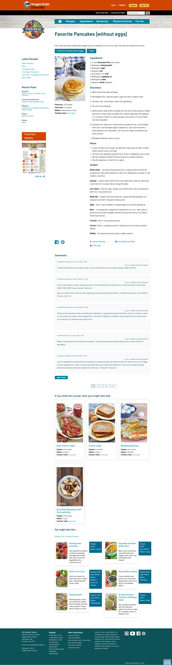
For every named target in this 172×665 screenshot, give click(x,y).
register (133, 265)
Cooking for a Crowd (55, 640)
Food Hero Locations (75, 645)
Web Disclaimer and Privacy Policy (79, 640)
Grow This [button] (144, 5)
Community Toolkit (118, 13)
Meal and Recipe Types (56, 649)
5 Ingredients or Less (56, 637)
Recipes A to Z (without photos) (67, 536)
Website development (132, 663)
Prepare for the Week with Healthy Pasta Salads (35, 109)
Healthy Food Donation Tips (32, 102)
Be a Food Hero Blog (74, 643)
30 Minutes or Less (55, 635)
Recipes (70, 21)
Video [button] (91, 51)
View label (71, 113)
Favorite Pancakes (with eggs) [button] (70, 51)
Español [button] (133, 5)
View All (39, 177)
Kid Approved (53, 642)
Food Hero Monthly (74, 638)
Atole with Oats (27, 63)
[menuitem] (60, 21)
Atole (24, 66)
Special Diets (53, 647)
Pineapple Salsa (28, 69)
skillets (133, 316)
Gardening (102, 21)
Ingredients (86, 21)
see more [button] (61, 377)
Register (122, 5)
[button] (102, 241)
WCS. (143, 663)
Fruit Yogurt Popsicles (30, 72)
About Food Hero (103, 13)
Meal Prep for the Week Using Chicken (33, 94)
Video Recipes (53, 654)
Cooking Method (54, 644)
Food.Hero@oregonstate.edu (35, 645)
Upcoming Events (73, 648)
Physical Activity (122, 21)
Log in (127, 265)
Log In (113, 5)
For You (139, 21)
